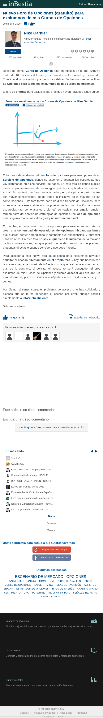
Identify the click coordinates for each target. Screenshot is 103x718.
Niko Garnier (35, 33)
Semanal (51, 523)
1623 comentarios (63, 57)
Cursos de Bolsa (51, 679)
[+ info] (87, 38)
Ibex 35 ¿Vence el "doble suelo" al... (30, 509)
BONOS (55, 596)
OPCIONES (76, 576)
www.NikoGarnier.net (35, 42)
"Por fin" (15, 458)
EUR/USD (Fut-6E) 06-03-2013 (27, 486)
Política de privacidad (44, 713)
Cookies (24, 713)
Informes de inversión (51, 621)
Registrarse (94, 4)
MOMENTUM (46, 581)
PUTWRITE (38, 592)
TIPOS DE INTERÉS (63, 588)
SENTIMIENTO (12, 592)
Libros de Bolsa (51, 650)
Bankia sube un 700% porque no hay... (31, 469)
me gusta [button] (11, 317)
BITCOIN (8, 588)
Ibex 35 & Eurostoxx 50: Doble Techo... (32, 504)
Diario (51, 516)
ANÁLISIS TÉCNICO (22, 580)
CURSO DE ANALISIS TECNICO (74, 581)
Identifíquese (27, 427)
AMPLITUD (90, 585)
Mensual (51, 530)
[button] (13, 51)
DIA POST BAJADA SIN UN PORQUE (31, 481)
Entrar (82, 4)
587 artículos (88, 57)
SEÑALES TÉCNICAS (85, 592)
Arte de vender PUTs (59, 592)
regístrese (44, 427)
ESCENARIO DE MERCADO (39, 576)
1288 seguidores (15, 57)
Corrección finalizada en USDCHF (29, 475)
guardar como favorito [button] (84, 317)
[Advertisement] (53, 372)
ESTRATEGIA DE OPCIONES (32, 588)
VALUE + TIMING (43, 585)
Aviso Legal (66, 713)
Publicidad (81, 713)
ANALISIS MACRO (87, 588)
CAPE (44, 596)
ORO (26, 592)
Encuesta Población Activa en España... (32, 492)
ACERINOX (17, 464)
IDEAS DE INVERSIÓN (68, 585)
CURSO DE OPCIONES (18, 585)
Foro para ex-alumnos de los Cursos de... (33, 498)
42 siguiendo (39, 57)
